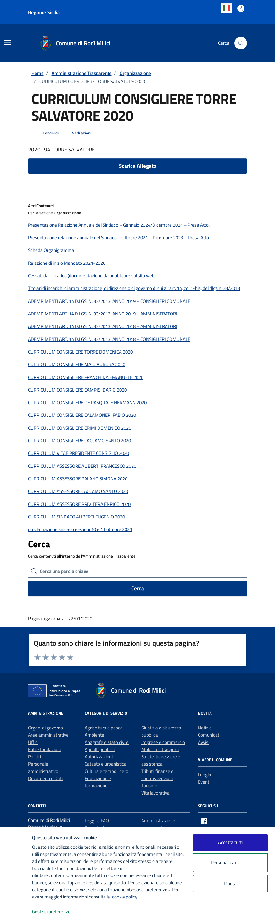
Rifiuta (230, 883)
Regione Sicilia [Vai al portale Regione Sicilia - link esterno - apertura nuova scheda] (44, 12)
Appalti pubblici (100, 749)
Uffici (33, 742)
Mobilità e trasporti (160, 749)
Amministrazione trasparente (158, 824)
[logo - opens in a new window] (16, 912)
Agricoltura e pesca (104, 727)
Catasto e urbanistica (105, 763)
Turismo (149, 785)
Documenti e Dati (45, 778)
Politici (34, 756)
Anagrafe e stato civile (107, 742)
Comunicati (209, 735)
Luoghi (204, 774)
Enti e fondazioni (44, 749)
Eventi (204, 781)
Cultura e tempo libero (106, 771)
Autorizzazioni (99, 756)
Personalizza (230, 862)
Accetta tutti (230, 842)
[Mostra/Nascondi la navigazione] (7, 42)
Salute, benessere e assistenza (160, 760)
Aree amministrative (48, 735)
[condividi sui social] (45, 133)
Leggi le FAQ (97, 820)
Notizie (205, 727)
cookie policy (124, 896)
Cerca (137, 588)
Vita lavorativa (155, 792)
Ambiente (94, 735)
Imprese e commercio (163, 742)
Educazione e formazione (98, 782)
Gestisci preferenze (58, 912)
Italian (226, 8)
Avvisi (203, 742)
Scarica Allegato (137, 166)
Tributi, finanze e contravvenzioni (157, 774)
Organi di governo (45, 727)
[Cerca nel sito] (240, 43)
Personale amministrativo (43, 767)
